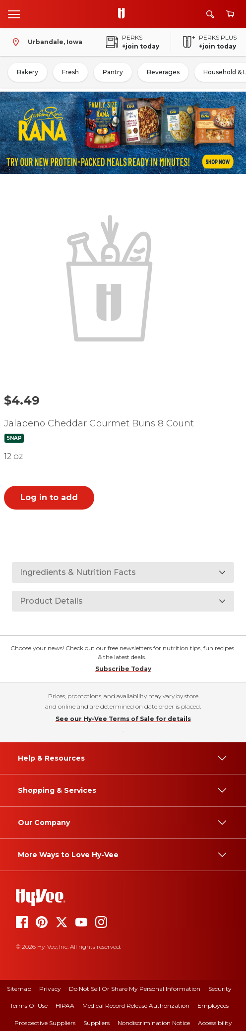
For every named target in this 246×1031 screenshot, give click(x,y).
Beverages (163, 72)
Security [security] (220, 988)
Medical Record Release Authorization (135, 1005)
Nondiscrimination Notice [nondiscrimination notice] (154, 1023)
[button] (111, 277)
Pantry (113, 72)
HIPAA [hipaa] (65, 1005)
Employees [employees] (213, 1005)
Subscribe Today (123, 668)
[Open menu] (14, 14)
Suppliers (96, 1023)
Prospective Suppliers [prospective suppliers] (44, 1023)
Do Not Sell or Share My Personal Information (134, 988)
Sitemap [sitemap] (19, 988)
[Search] (210, 14)
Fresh (70, 72)
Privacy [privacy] (50, 988)
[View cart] (230, 14)
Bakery (27, 72)
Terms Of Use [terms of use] (29, 1005)
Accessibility (215, 1023)
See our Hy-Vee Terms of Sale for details (123, 718)
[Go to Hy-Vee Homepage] (124, 14)
